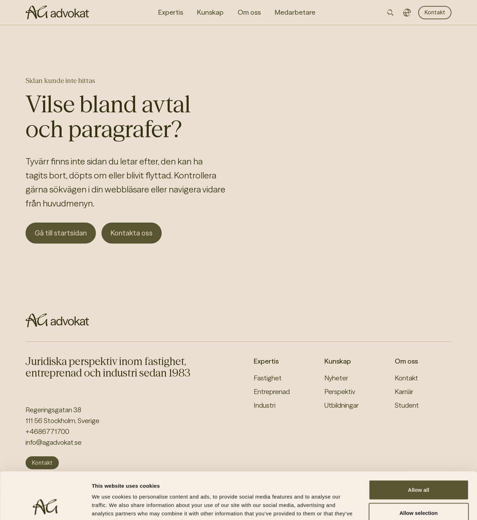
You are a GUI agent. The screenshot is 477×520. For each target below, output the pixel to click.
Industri (264, 405)
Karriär (404, 391)
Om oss (406, 361)
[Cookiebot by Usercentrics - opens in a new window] (45, 506)
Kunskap (337, 361)
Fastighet (268, 378)
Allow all (418, 446)
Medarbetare (295, 12)
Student (407, 405)
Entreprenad (272, 391)
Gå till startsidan (61, 233)
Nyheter (336, 378)
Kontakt (435, 12)
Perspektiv (339, 391)
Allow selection (418, 469)
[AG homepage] (57, 13)
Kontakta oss (132, 233)
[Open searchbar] (390, 12)
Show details (367, 506)
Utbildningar (341, 405)
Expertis (266, 361)
